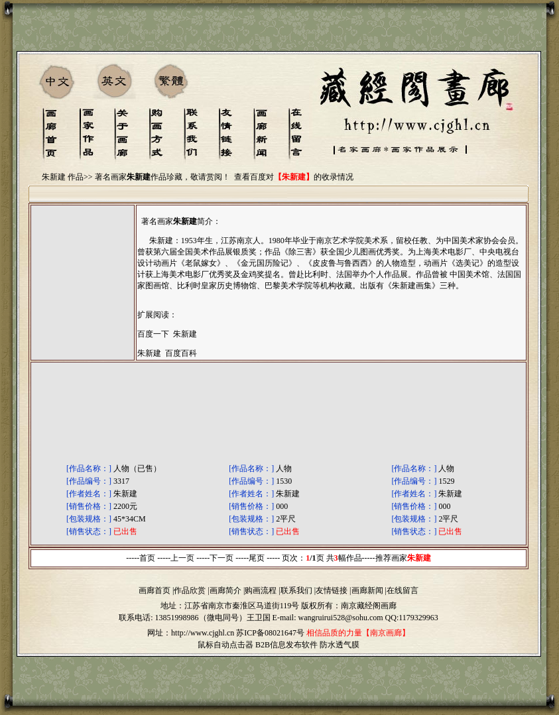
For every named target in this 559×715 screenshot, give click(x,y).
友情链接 (331, 590)
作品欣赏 (190, 590)
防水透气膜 (339, 644)
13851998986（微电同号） (201, 617)
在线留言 (402, 590)
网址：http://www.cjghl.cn (190, 632)
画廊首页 (154, 590)
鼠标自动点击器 (225, 644)
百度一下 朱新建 (167, 334)
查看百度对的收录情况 (293, 177)
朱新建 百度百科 (167, 353)
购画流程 (261, 590)
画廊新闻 (367, 590)
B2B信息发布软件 (286, 644)
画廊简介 (225, 590)
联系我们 (296, 590)
